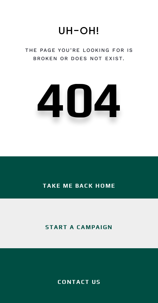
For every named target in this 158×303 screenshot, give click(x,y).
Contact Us (79, 282)
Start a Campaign (79, 227)
